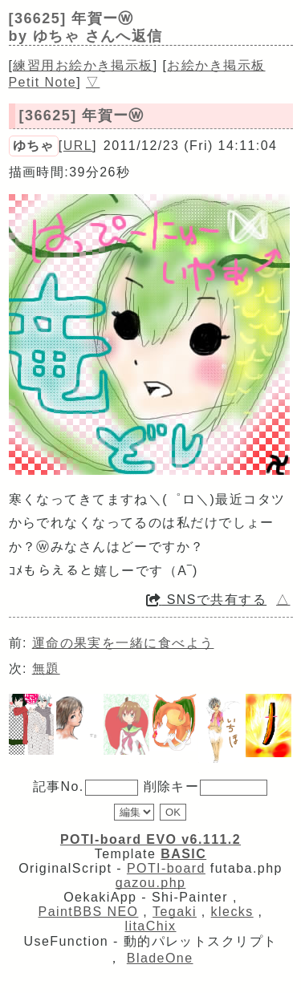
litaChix (151, 926)
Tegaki (175, 911)
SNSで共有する (206, 599)
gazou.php (151, 883)
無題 (46, 668)
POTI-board (166, 868)
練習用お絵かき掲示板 (83, 65)
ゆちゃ (34, 145)
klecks (232, 911)
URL (77, 145)
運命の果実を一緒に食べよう (123, 643)
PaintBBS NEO (89, 911)
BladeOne (160, 958)
